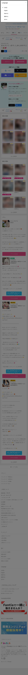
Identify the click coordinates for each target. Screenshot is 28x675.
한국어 (5, 19)
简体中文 (6, 13)
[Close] (25, 2)
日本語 (5, 7)
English (5, 10)
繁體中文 (6, 16)
